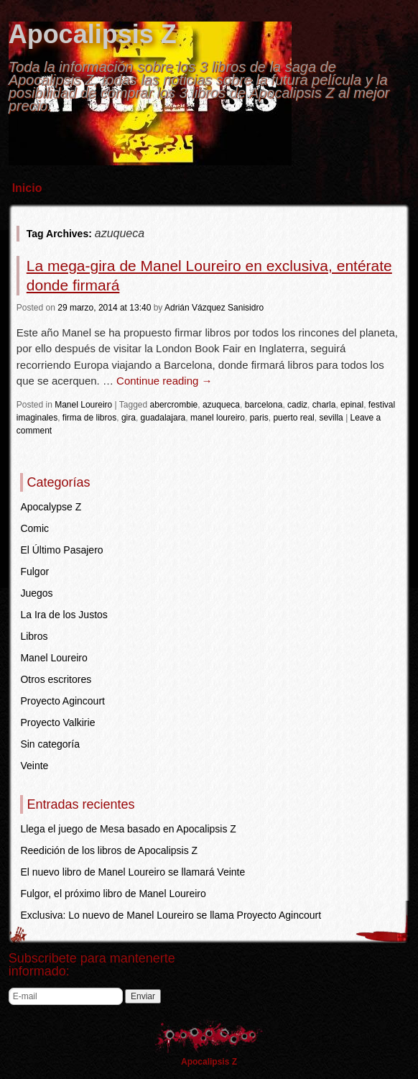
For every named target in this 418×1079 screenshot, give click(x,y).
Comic (34, 528)
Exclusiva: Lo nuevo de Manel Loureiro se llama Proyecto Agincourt (170, 915)
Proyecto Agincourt (62, 701)
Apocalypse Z (50, 507)
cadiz (297, 405)
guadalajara (163, 418)
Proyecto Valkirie (57, 722)
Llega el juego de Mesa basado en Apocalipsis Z (128, 829)
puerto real (293, 418)
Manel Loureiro (83, 405)
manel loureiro (217, 418)
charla (324, 405)
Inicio (27, 188)
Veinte (34, 765)
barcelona (264, 405)
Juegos (36, 593)
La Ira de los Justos (63, 614)
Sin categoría (50, 744)
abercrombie (174, 405)
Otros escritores (55, 679)
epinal (351, 405)
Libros (33, 636)
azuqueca (221, 405)
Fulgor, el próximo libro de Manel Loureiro (112, 893)
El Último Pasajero (61, 550)
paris (259, 418)
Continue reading (164, 381)
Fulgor (34, 571)
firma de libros (89, 418)
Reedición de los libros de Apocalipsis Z (109, 850)
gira (128, 418)
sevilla (331, 418)
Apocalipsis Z (93, 34)
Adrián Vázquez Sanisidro (214, 308)
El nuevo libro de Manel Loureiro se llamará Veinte (132, 872)
